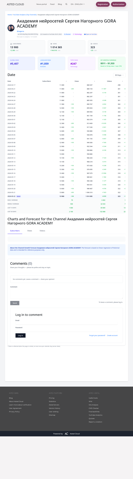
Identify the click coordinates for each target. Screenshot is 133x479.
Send (15, 346)
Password (18, 370)
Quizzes (92, 461)
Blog (60, 4)
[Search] (66, 4)
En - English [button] (77, 4)
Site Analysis (93, 447)
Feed (52, 4)
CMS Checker (94, 451)
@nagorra (20, 31)
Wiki (90, 444)
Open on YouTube (90, 34)
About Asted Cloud (16, 444)
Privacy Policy (14, 454)
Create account (112, 378)
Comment (13, 329)
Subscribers (15, 231)
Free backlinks (94, 454)
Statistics (52, 444)
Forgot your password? (97, 378)
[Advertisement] (67, 406)
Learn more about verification (20, 447)
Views (29, 231)
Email (17, 363)
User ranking (53, 454)
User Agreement (15, 451)
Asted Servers (54, 447)
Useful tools (93, 441)
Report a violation (95, 464)
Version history (54, 451)
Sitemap (52, 458)
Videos (42, 231)
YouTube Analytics (95, 458)
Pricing (51, 441)
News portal (41, 4)
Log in (20, 378)
